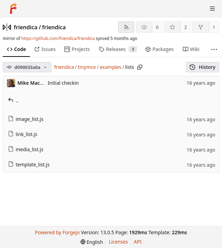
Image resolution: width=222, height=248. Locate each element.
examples (110, 67)
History (202, 67)
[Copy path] (140, 67)
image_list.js (25, 119)
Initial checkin (63, 83)
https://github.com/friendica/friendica (58, 38)
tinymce (87, 67)
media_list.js (25, 149)
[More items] (214, 49)
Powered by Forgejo (57, 232)
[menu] (92, 242)
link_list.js (23, 134)
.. (13, 100)
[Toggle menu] (212, 8)
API (137, 241)
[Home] (13, 8)
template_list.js (29, 164)
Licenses (118, 241)
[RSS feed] (126, 27)
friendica (26, 27)
